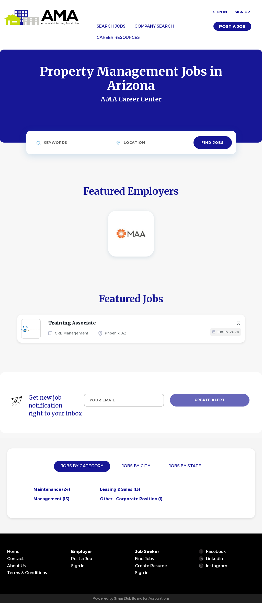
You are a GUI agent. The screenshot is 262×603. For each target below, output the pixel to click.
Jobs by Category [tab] (82, 465)
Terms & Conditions (27, 572)
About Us (16, 565)
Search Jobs (111, 26)
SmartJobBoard (128, 598)
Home (13, 551)
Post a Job (232, 26)
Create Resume (151, 565)
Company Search (154, 26)
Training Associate (72, 323)
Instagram (216, 565)
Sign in (220, 12)
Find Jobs (212, 142)
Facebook (216, 551)
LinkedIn (214, 558)
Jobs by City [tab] (136, 465)
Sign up (242, 12)
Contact (15, 558)
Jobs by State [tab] (185, 465)
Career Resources (118, 37)
